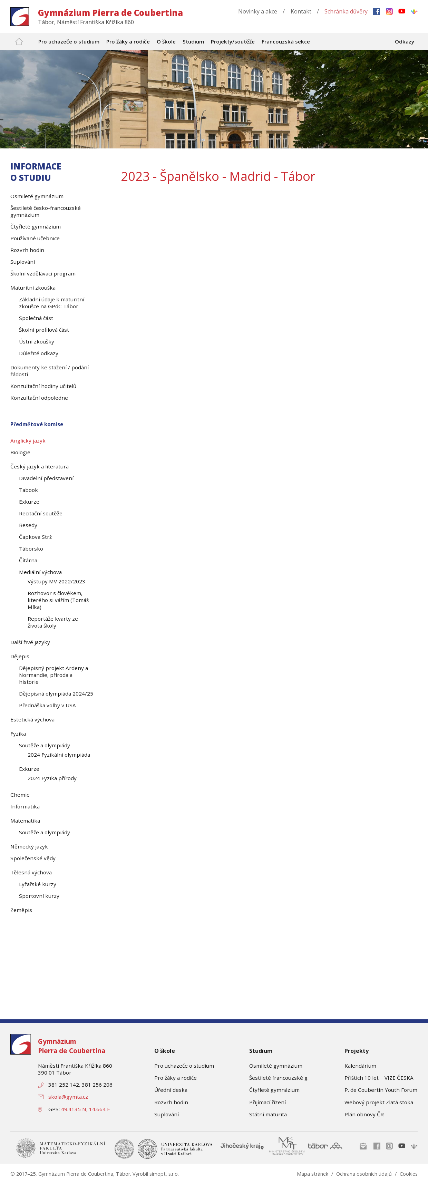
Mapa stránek (312, 1174)
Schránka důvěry (346, 11)
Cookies (409, 1174)
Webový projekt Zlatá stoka (378, 1102)
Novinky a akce (257, 11)
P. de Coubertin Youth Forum (380, 1089)
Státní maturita (268, 1114)
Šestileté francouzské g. (279, 1077)
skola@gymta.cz (68, 1096)
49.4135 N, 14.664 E (85, 1109)
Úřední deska (170, 1089)
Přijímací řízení (267, 1102)
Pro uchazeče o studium (184, 1065)
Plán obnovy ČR (364, 1114)
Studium (261, 1051)
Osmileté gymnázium (275, 1065)
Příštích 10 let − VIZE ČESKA (379, 1077)
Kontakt (301, 11)
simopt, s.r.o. (164, 1174)
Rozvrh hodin (171, 1102)
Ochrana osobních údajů (364, 1174)
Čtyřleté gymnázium (274, 1089)
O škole (164, 1051)
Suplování (166, 1114)
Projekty (356, 1051)
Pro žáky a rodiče (175, 1077)
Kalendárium (360, 1065)
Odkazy (404, 41)
